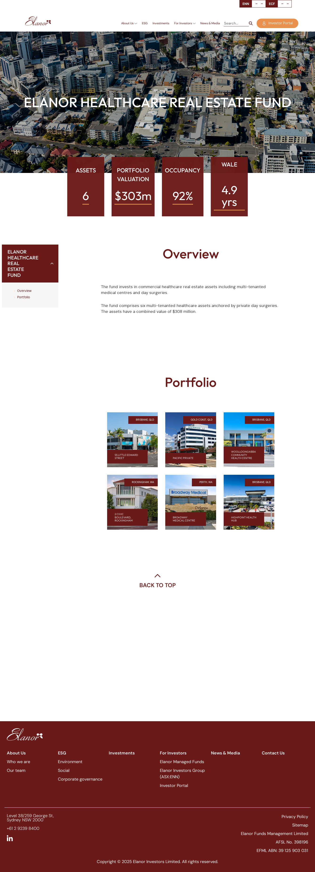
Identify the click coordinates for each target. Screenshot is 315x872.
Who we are (18, 762)
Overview (24, 291)
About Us (129, 23)
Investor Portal (174, 785)
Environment (70, 762)
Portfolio (23, 297)
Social (63, 770)
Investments (161, 23)
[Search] (251, 23)
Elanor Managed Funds (182, 762)
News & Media (210, 23)
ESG (145, 23)
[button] (30, 263)
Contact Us (273, 753)
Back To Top (157, 585)
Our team (16, 770)
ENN (245, 4)
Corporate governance (80, 779)
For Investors (184, 23)
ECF (272, 4)
